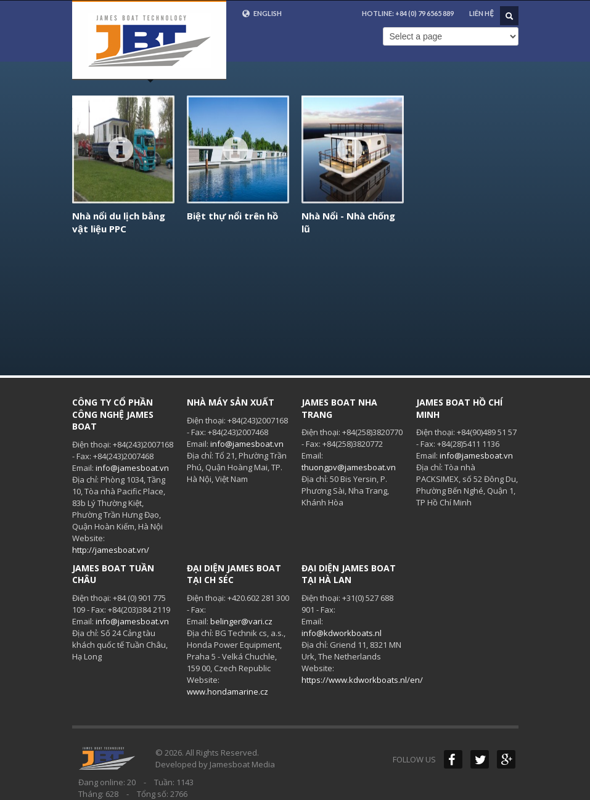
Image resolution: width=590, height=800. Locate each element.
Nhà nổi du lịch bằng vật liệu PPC (118, 222)
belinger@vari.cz (241, 621)
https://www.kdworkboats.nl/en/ (362, 679)
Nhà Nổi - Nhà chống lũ (348, 222)
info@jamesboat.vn (132, 467)
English (262, 13)
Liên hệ (481, 13)
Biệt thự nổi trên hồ (232, 216)
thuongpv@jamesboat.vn (348, 467)
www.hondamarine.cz (227, 691)
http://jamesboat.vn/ (110, 549)
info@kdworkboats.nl (341, 633)
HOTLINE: (408, 13)
